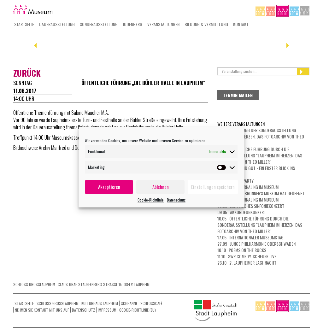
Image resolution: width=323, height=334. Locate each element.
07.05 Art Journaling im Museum (248, 199)
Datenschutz (176, 199)
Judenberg (132, 24)
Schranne (129, 303)
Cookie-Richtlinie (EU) (137, 310)
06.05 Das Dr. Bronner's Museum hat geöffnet (260, 193)
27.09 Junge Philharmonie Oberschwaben (256, 243)
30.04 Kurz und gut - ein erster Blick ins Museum (256, 171)
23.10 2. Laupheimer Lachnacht (246, 262)
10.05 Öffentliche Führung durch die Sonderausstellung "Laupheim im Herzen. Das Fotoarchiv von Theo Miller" (259, 224)
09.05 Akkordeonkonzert (241, 212)
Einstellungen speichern (213, 186)
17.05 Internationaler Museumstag (250, 237)
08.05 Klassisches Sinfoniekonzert (250, 205)
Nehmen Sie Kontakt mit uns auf (42, 310)
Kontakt (241, 24)
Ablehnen (160, 186)
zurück (27, 73)
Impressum (107, 310)
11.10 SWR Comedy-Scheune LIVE (246, 256)
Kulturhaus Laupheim (99, 303)
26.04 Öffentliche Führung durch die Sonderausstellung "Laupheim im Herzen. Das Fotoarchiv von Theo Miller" (259, 155)
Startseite (24, 24)
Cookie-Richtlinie (151, 199)
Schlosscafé (151, 303)
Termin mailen (238, 95)
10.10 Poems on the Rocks (241, 250)
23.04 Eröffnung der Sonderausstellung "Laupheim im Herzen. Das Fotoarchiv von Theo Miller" (260, 136)
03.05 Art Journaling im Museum (248, 187)
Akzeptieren (109, 186)
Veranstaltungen (163, 24)
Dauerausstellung (57, 24)
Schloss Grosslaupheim (58, 303)
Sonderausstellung (99, 24)
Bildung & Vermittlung (206, 24)
